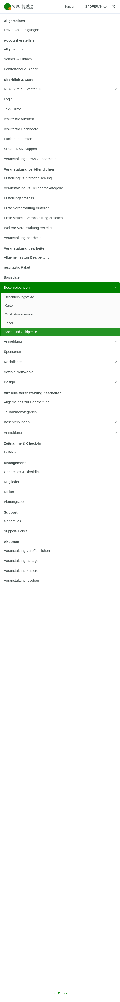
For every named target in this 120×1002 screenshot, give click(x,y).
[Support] (69, 6)
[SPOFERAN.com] (100, 6)
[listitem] (60, 30)
